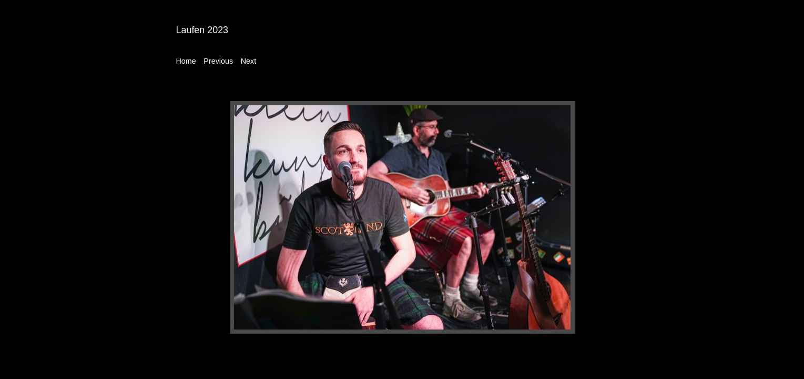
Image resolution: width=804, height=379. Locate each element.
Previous (218, 61)
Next (248, 61)
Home (186, 61)
